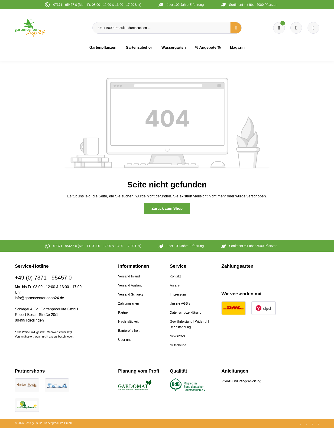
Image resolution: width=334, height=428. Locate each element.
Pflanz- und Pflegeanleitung (241, 381)
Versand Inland (129, 276)
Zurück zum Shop (166, 208)
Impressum (178, 294)
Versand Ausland (130, 285)
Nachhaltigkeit (128, 321)
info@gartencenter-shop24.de (39, 298)
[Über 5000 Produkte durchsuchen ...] (161, 28)
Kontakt (175, 276)
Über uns (124, 339)
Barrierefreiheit (128, 330)
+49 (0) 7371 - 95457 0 (43, 277)
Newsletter (177, 336)
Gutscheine (178, 345)
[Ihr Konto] (313, 28)
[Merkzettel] (279, 28)
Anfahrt (175, 285)
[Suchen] (236, 28)
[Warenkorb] (296, 28)
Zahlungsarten (128, 303)
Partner (123, 312)
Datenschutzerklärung (185, 312)
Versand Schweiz (130, 294)
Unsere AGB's (180, 303)
